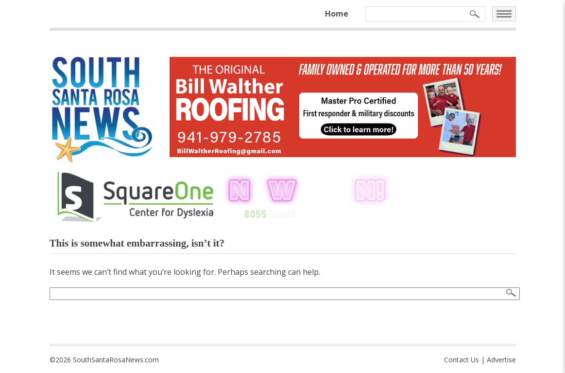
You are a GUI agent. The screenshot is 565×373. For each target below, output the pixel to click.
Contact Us (461, 359)
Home (336, 13)
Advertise (501, 359)
